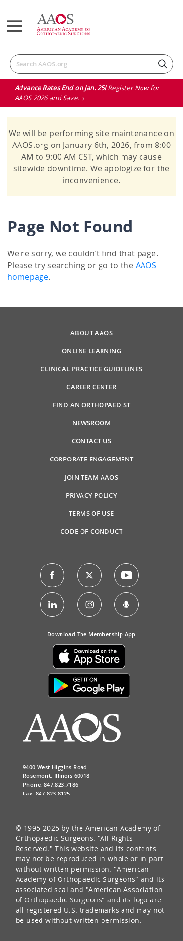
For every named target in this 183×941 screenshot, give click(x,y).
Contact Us (92, 441)
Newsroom (91, 422)
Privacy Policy (92, 495)
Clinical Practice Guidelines (91, 368)
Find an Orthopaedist (92, 404)
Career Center (91, 386)
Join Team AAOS (92, 477)
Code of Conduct (91, 531)
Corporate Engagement (92, 459)
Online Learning (91, 350)
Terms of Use (91, 513)
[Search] (91, 64)
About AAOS (91, 332)
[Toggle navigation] (14, 26)
